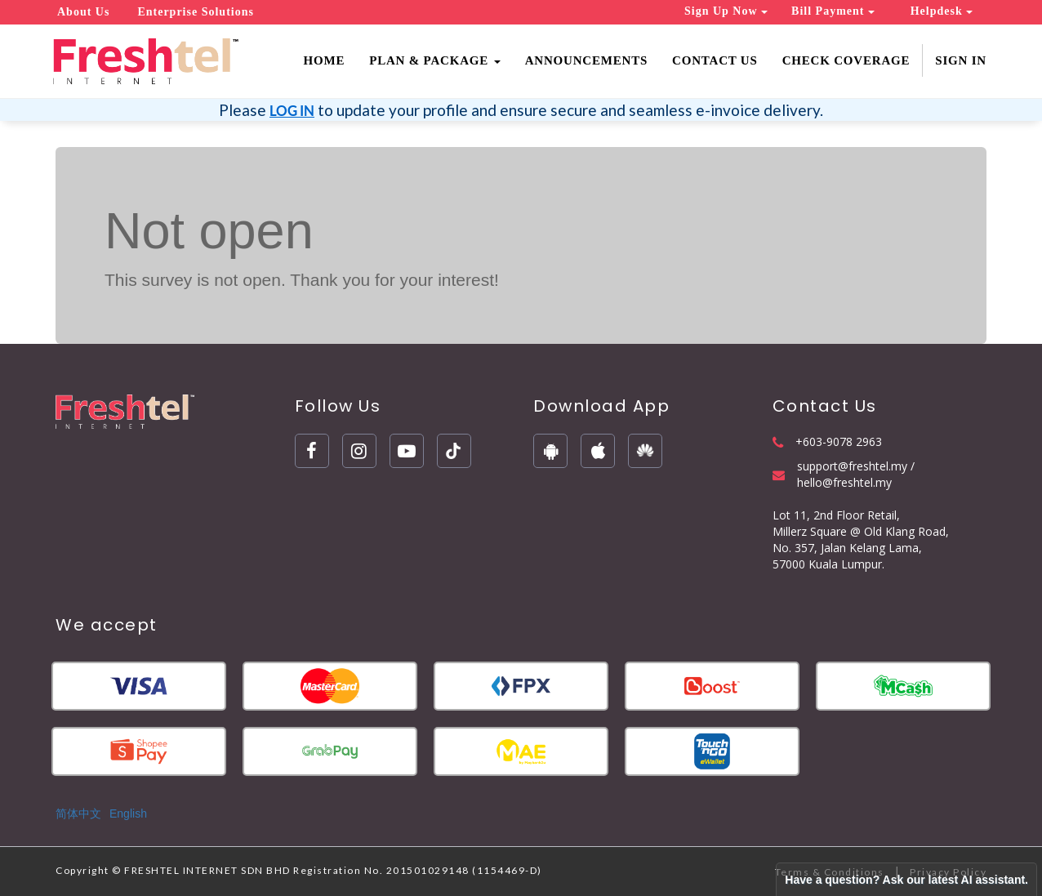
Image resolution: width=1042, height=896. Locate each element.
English (128, 813)
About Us (83, 12)
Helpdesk (942, 11)
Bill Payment (833, 11)
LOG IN (291, 110)
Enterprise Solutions (195, 12)
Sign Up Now (726, 11)
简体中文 (78, 813)
